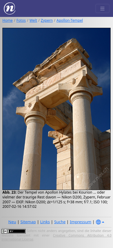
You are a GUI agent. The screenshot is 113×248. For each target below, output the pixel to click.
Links (45, 221)
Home (7, 20)
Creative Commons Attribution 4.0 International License (56, 237)
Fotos (21, 20)
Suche (60, 221)
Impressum (80, 221)
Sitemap (28, 221)
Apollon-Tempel (70, 20)
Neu (12, 221)
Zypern (47, 20)
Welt (33, 20)
